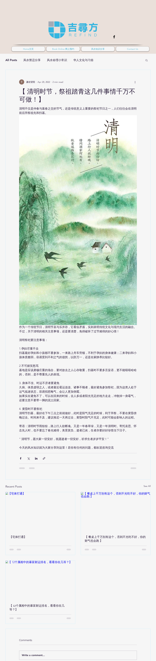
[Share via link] (44, 458)
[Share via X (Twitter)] (28, 458)
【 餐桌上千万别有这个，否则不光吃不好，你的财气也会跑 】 (115, 538)
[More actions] (135, 82)
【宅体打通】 (18, 537)
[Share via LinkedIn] (36, 458)
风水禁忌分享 (32, 60)
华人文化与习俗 (83, 60)
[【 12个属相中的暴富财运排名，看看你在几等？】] (40, 580)
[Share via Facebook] (20, 458)
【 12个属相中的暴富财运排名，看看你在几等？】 (36, 607)
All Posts (11, 60)
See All (147, 486)
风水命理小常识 (57, 60)
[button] (146, 60)
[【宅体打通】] (40, 511)
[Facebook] (114, 37)
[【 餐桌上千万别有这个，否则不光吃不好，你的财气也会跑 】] (115, 511)
